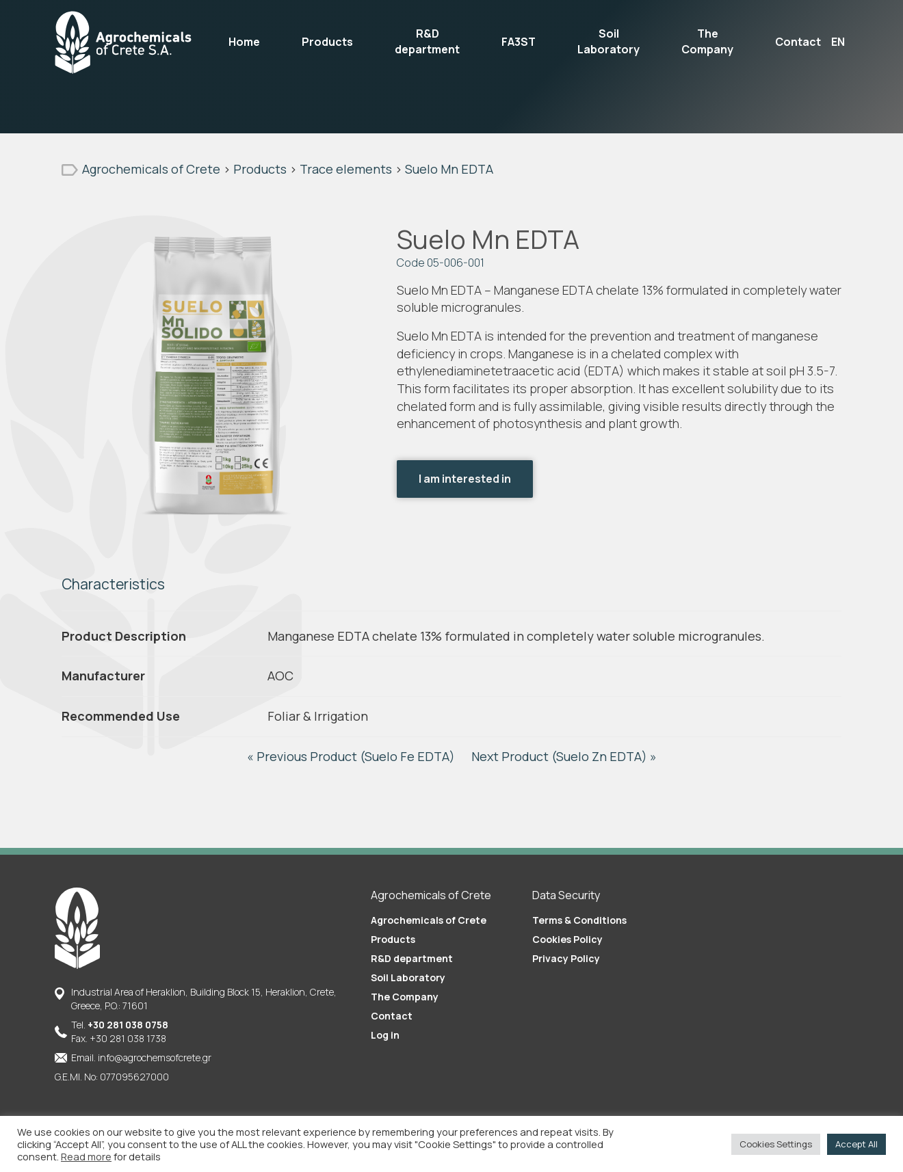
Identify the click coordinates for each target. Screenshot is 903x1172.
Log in (385, 1034)
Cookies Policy (567, 939)
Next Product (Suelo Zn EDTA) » (564, 756)
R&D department (427, 41)
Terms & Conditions (579, 920)
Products (327, 41)
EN (838, 41)
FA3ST (518, 41)
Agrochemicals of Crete (428, 920)
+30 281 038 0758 (128, 1024)
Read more (86, 1156)
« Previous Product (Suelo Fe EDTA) (352, 756)
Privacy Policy (566, 958)
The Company (707, 41)
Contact (798, 41)
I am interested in (465, 478)
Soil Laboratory (608, 41)
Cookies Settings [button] (776, 1144)
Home (244, 41)
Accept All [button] (856, 1144)
